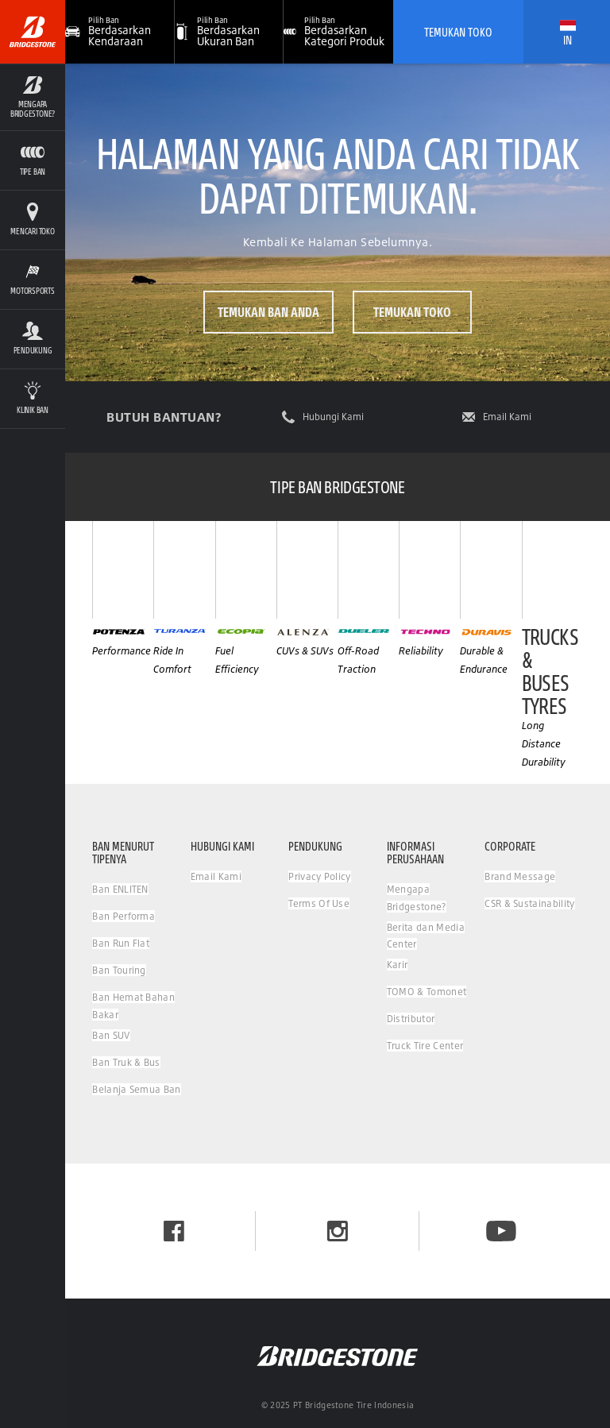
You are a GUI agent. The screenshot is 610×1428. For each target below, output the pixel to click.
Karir (397, 965)
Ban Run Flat (120, 943)
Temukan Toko (458, 32)
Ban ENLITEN (120, 889)
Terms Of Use (318, 903)
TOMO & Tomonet (426, 992)
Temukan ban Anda (268, 311)
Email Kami (507, 417)
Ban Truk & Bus (126, 1062)
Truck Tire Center (425, 1046)
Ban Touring (119, 970)
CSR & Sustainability (529, 903)
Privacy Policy (319, 876)
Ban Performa (123, 916)
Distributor (411, 1019)
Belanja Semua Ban (136, 1089)
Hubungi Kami (333, 417)
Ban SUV (110, 1035)
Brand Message (520, 876)
